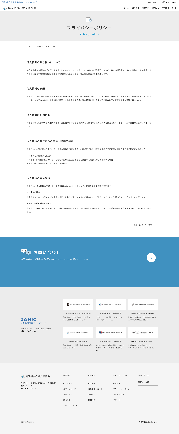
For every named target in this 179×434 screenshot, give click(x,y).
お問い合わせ (171, 2)
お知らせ (155, 8)
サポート (116, 400)
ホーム (126, 8)
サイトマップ (118, 394)
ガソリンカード (69, 389)
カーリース (67, 394)
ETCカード (67, 383)
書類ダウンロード (169, 8)
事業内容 (145, 8)
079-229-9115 (153, 2)
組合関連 (91, 375)
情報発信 (91, 400)
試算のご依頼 (143, 382)
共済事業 (66, 400)
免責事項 (116, 383)
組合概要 (135, 8)
